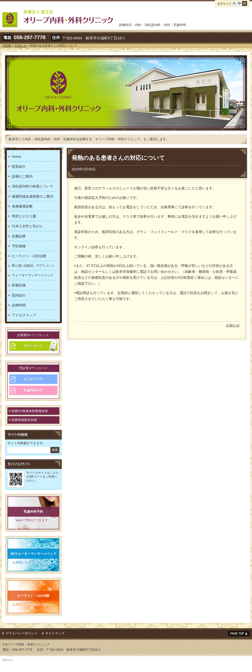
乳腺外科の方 (33, 390)
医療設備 (19, 285)
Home (16, 157)
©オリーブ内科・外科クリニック (26, 644)
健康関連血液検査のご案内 (32, 196)
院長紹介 (19, 166)
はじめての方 (33, 379)
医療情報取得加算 (24, 420)
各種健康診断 (22, 206)
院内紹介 (19, 295)
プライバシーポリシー (21, 633)
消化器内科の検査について (32, 186)
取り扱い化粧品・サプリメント (33, 265)
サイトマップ (54, 633)
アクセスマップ (24, 315)
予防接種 (19, 246)
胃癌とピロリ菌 (24, 216)
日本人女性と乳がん (27, 226)
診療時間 (19, 305)
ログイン (7, 659)
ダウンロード (33, 346)
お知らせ (233, 325)
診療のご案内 (22, 176)
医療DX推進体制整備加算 (29, 411)
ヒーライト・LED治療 (29, 256)
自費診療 (19, 236)
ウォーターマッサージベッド (33, 275)
